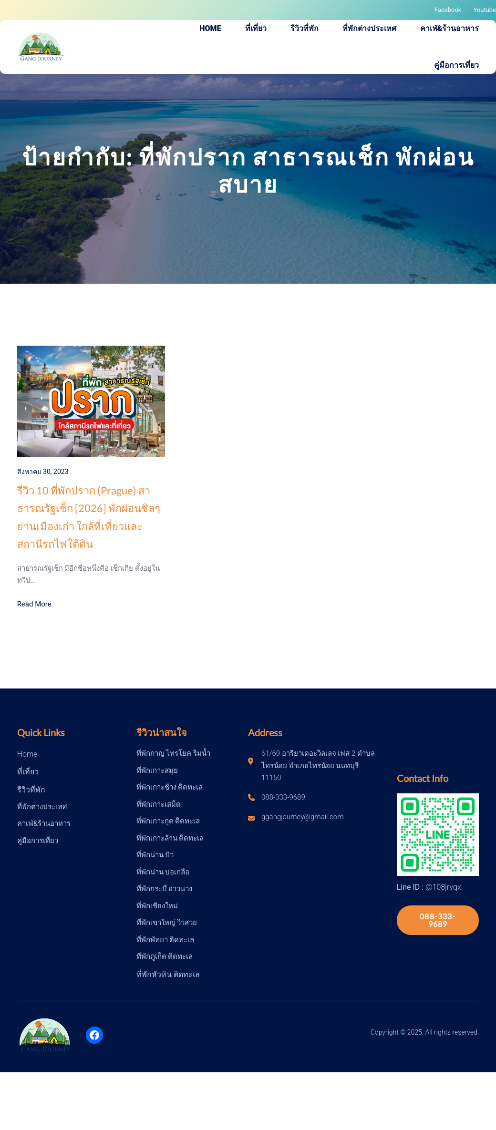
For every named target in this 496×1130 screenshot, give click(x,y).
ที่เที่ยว (28, 771)
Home (27, 754)
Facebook (447, 9)
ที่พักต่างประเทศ (42, 806)
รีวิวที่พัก (31, 789)
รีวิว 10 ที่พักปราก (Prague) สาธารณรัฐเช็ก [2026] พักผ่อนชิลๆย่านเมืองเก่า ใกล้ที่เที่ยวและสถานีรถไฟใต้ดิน (88, 517)
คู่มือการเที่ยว (37, 840)
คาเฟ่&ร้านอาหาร (44, 823)
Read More (34, 604)
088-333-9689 (438, 920)
